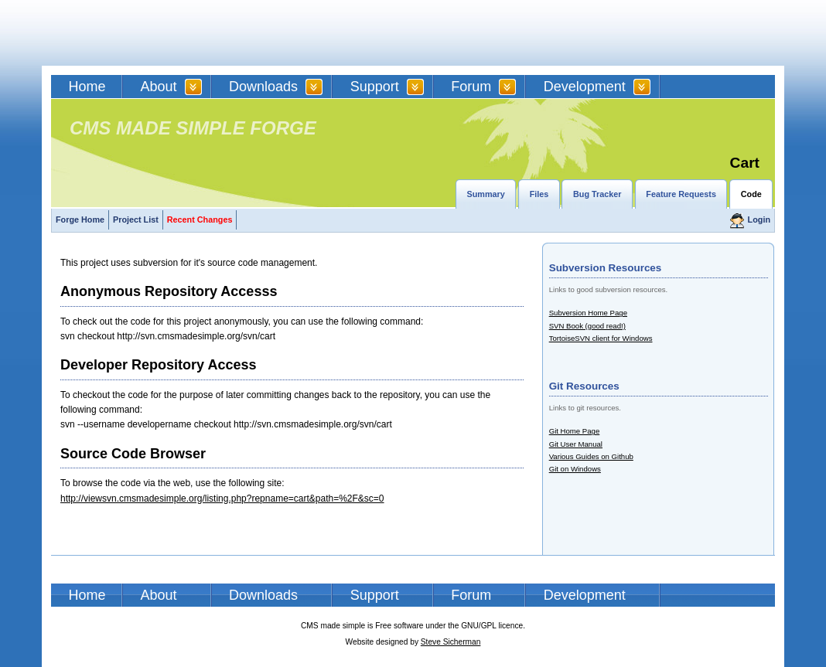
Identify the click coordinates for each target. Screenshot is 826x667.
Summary (486, 194)
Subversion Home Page (588, 312)
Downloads (263, 86)
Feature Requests (681, 194)
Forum (471, 86)
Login (759, 219)
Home (87, 86)
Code (751, 194)
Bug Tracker (597, 194)
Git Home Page (574, 431)
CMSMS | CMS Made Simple (162, 33)
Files (539, 194)
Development (585, 86)
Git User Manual (575, 444)
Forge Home (80, 219)
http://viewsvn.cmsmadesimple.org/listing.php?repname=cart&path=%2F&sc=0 (222, 498)
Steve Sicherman (451, 642)
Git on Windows (575, 469)
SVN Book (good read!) (587, 326)
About (159, 86)
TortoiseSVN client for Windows (601, 338)
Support (374, 86)
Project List (136, 219)
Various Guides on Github (591, 456)
